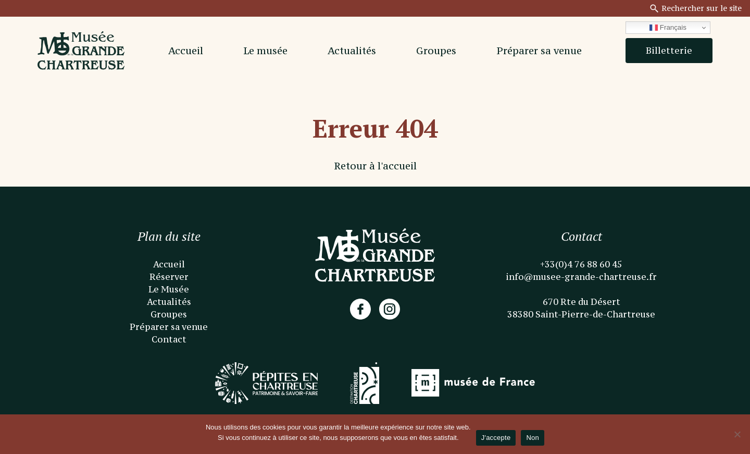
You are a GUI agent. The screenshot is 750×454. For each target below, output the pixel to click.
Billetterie (669, 50)
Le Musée (168, 289)
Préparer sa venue (539, 50)
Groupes (436, 50)
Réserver (169, 277)
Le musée (265, 50)
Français (667, 27)
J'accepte (496, 437)
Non (532, 437)
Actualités (352, 50)
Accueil (185, 50)
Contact (169, 339)
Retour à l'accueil (375, 165)
